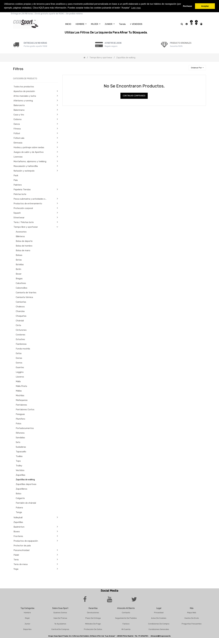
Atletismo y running (23, 100)
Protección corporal (23, 208)
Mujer (27, 618)
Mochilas (20, 395)
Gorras (19, 358)
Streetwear (18, 217)
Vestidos (20, 470)
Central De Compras (60, 629)
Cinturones (21, 330)
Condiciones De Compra (158, 624)
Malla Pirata (21, 386)
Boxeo (16, 531)
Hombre (27, 612)
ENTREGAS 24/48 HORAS (35, 43)
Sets (18, 442)
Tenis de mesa (20, 564)
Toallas (19, 456)
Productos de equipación (25, 541)
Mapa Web (191, 612)
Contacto (126, 612)
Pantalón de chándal (26, 503)
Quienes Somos (60, 612)
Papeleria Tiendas (22, 189)
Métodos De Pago (93, 624)
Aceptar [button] (205, 6)
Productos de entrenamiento (27, 203)
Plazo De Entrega (93, 618)
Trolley (19, 465)
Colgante (20, 498)
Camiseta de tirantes (26, 292)
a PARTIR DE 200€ (113, 43)
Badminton (18, 527)
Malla (18, 381)
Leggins (20, 372)
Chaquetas (21, 316)
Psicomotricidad (21, 550)
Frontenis (18, 536)
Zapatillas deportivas (26, 484)
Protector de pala (22, 545)
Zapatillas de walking (25, 479)
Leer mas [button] (136, 8)
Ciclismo (17, 119)
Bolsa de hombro (24, 246)
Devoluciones (93, 612)
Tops (18, 461)
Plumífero (20, 419)
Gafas (19, 353)
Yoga (15, 569)
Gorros (19, 362)
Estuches (20, 339)
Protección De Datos (93, 629)
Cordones (20, 334)
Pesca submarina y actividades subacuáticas (31, 199)
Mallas (19, 391)
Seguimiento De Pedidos (126, 618)
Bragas (19, 278)
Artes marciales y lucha (24, 96)
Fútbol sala (18, 138)
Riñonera (20, 433)
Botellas (20, 264)
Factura (126, 624)
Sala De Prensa (60, 618)
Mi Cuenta (126, 629)
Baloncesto (19, 105)
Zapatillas (20, 475)
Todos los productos (23, 86)
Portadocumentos (25, 428)
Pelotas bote (19, 194)
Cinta (18, 325)
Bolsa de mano (23, 250)
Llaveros (20, 376)
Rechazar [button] (187, 6)
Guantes (20, 367)
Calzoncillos (21, 288)
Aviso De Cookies (158, 618)
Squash (17, 213)
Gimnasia (17, 142)
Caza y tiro (18, 114)
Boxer (18, 274)
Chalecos (20, 306)
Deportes (27, 629)
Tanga (19, 512)
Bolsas (19, 255)
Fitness (17, 128)
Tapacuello (21, 451)
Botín (18, 269)
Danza (16, 124)
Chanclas (20, 311)
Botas (19, 260)
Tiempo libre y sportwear (25, 227)
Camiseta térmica (24, 297)
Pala (15, 180)
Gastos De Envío (191, 618)
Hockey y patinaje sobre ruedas (28, 147)
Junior (27, 624)
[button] (197, 67)
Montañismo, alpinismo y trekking (29, 161)
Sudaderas (21, 447)
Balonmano (19, 110)
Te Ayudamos (60, 624)
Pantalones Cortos (25, 409)
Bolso (18, 493)
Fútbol (16, 133)
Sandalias (20, 437)
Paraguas (20, 414)
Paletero (17, 185)
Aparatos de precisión (24, 91)
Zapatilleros (21, 489)
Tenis (16, 559)
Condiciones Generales (159, 629)
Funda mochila (23, 348)
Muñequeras (22, 400)
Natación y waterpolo (24, 171)
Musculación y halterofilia (25, 166)
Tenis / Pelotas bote (23, 222)
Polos (18, 423)
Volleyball (17, 517)
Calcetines (21, 283)
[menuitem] (68, 24)
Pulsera (19, 507)
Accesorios (21, 231)
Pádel (16, 555)
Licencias (18, 156)
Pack (15, 175)
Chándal (20, 320)
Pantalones (21, 405)
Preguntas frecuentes (192, 624)
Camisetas (21, 302)
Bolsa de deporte (24, 241)
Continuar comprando (134, 96)
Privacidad (158, 612)
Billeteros (20, 236)
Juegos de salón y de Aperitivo (28, 152)
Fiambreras (21, 344)
